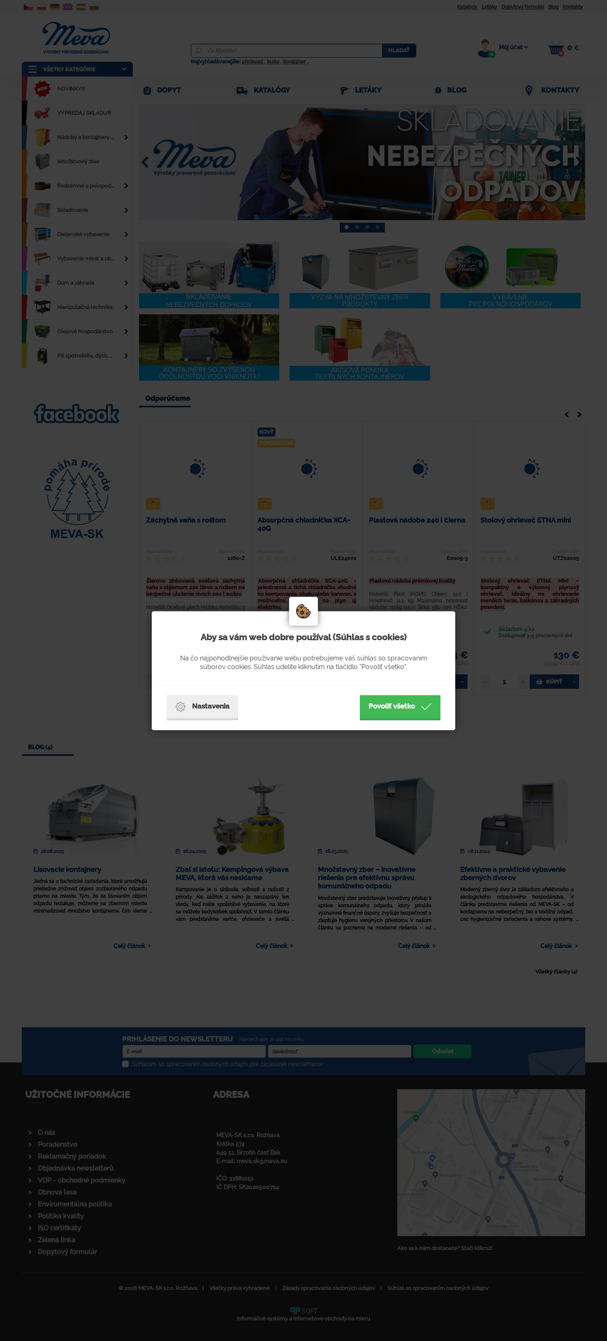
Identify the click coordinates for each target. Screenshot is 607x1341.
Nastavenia (202, 706)
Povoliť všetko (400, 706)
